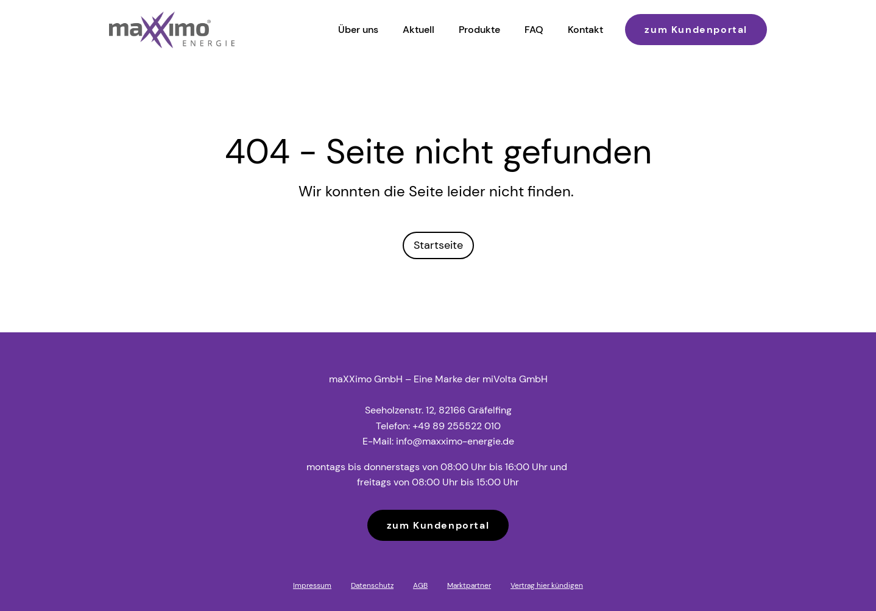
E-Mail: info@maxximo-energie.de (438, 441)
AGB (420, 585)
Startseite (438, 245)
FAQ (534, 29)
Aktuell (418, 29)
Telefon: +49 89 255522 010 (438, 426)
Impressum (312, 585)
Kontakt (585, 29)
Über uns (358, 29)
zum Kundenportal (696, 29)
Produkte (479, 29)
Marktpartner (469, 585)
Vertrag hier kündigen (546, 585)
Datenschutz (372, 585)
